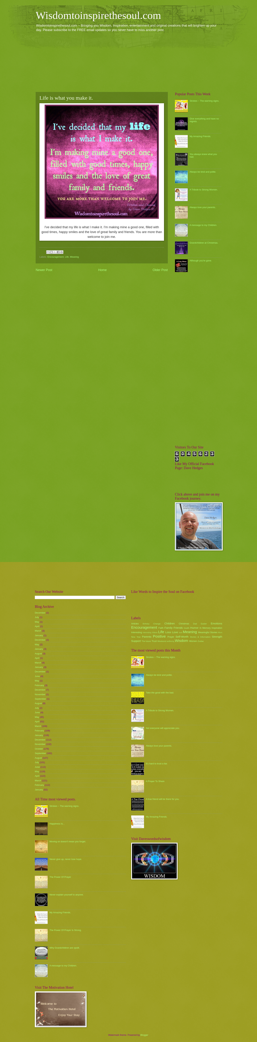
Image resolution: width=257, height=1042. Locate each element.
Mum (220, 633)
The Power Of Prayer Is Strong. (65, 930)
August (38, 653)
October (39, 748)
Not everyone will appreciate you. (163, 728)
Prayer (170, 636)
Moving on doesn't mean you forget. (67, 841)
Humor (194, 627)
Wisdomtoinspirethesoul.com (98, 15)
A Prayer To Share (155, 781)
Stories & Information (200, 637)
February (39, 685)
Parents (146, 636)
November (40, 694)
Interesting (136, 632)
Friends (178, 627)
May (37, 621)
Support (136, 640)
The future (146, 641)
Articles (135, 623)
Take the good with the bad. (160, 692)
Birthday (146, 624)
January (39, 635)
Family (168, 627)
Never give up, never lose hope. (65, 859)
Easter (204, 624)
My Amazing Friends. (200, 136)
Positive (159, 636)
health (187, 628)
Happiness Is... (57, 823)
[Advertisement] (128, 62)
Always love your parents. (203, 207)
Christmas (184, 623)
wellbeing (170, 641)
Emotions (216, 623)
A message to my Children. (203, 225)
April (37, 626)
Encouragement (55, 257)
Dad (195, 624)
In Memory (205, 628)
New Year (136, 637)
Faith (161, 628)
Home (102, 270)
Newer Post (44, 270)
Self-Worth (181, 636)
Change (157, 624)
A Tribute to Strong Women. (204, 189)
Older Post (160, 270)
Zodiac (201, 641)
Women (193, 641)
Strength (217, 636)
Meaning (74, 257)
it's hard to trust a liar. (157, 763)
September (40, 699)
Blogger (144, 1035)
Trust (154, 641)
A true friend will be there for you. (162, 799)
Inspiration (217, 628)
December (40, 612)
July (37, 617)
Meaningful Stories (207, 632)
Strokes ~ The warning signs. (204, 100)
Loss (168, 632)
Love (175, 632)
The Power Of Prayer (60, 877)
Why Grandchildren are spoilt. (64, 947)
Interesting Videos (150, 633)
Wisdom (181, 641)
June (37, 676)
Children (169, 623)
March (38, 630)
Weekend (161, 641)
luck (180, 633)
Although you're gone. (201, 260)
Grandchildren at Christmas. (204, 242)
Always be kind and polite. (203, 171)
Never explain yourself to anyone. (66, 894)
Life (67, 257)
